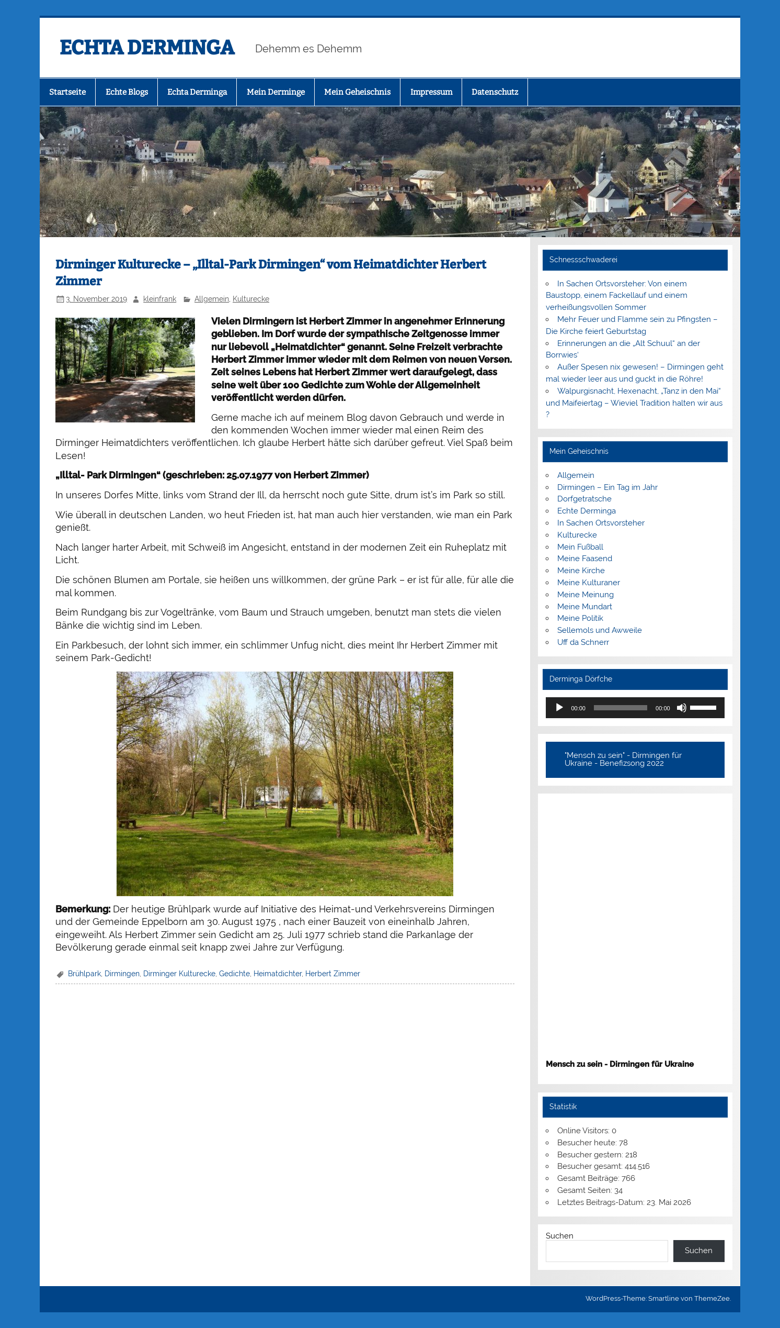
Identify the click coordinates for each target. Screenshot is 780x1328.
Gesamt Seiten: (585, 1190)
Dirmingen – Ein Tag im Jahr (607, 487)
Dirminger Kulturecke (179, 973)
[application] (635, 707)
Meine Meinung (585, 594)
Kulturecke (251, 299)
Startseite (67, 92)
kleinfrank (159, 299)
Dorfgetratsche (584, 499)
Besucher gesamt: (591, 1166)
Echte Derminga (586, 511)
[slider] (620, 707)
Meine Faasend (584, 558)
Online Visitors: (584, 1130)
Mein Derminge (276, 92)
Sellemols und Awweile (599, 630)
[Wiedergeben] (559, 707)
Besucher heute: (588, 1142)
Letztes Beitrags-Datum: (602, 1202)
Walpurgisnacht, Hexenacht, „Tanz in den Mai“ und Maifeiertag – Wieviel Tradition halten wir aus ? (634, 403)
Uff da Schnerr (583, 642)
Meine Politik (580, 618)
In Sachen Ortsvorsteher (601, 523)
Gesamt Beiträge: (589, 1178)
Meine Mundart (584, 606)
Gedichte (234, 973)
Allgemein (211, 299)
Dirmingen (122, 973)
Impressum (431, 92)
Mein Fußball (580, 547)
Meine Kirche (581, 570)
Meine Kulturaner (588, 582)
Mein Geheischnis (357, 92)
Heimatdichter (278, 973)
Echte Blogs (127, 92)
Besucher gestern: (591, 1154)
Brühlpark (84, 973)
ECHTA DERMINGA (147, 48)
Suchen (559, 1236)
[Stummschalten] (681, 707)
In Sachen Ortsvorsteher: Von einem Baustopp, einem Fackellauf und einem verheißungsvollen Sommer (616, 296)
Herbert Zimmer (332, 973)
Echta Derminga (197, 92)
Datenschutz (495, 92)
